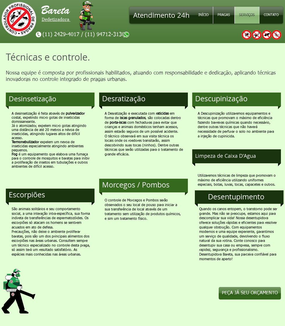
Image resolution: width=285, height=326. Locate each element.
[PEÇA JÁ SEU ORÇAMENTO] (250, 293)
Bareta (58, 10)
